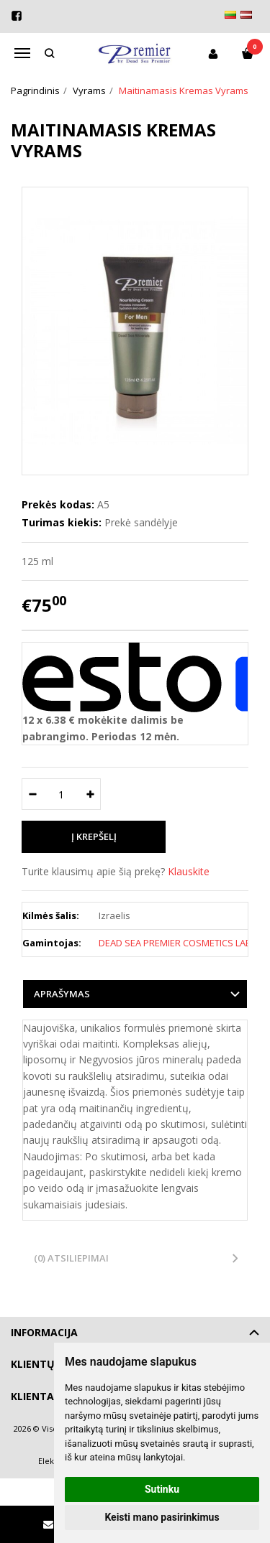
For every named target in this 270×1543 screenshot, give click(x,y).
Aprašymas (62, 993)
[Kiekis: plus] (90, 794)
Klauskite (189, 871)
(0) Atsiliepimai (71, 1257)
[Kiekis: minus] (32, 794)
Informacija (44, 1332)
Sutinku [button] (162, 1489)
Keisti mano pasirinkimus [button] (161, 1517)
